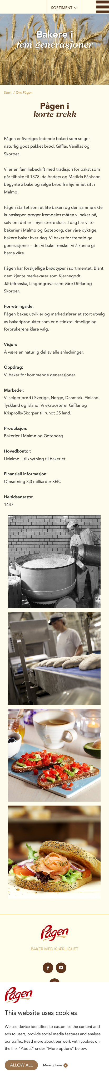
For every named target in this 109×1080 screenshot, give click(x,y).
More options (52, 1065)
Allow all (21, 1065)
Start (8, 92)
